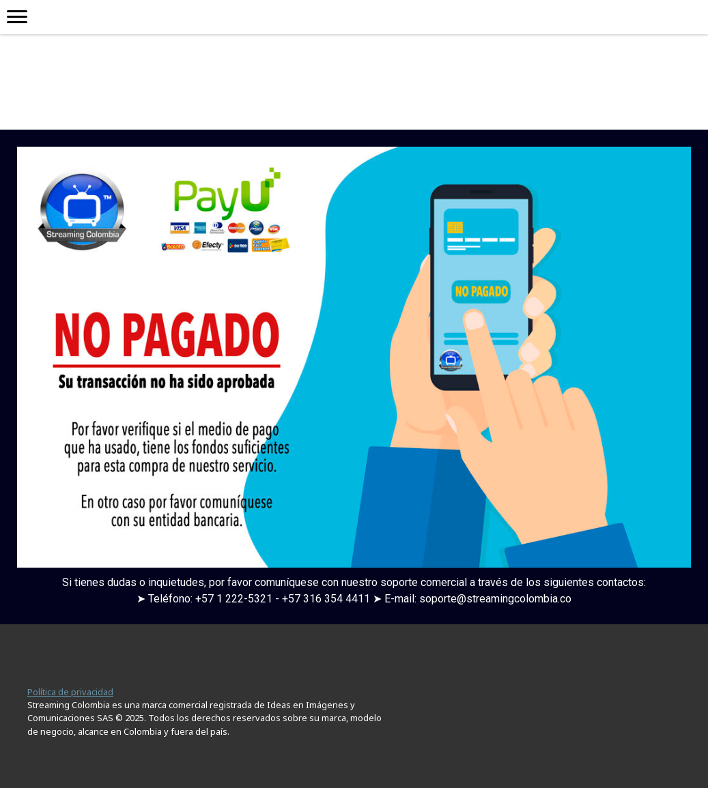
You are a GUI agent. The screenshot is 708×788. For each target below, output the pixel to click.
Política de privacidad (70, 692)
